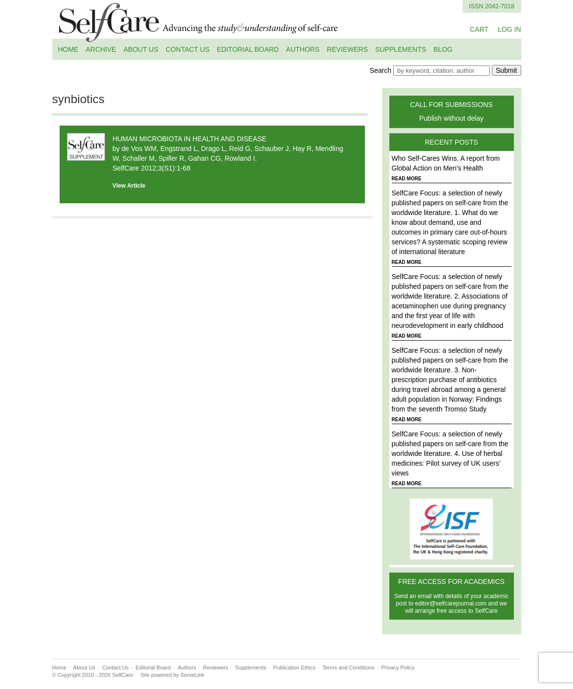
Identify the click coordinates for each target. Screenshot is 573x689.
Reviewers (347, 49)
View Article (128, 185)
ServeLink (192, 675)
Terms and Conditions (348, 667)
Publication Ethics (294, 667)
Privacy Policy (397, 667)
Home (68, 49)
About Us (141, 49)
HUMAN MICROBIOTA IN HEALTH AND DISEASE (189, 139)
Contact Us (188, 49)
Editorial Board (248, 49)
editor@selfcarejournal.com (451, 603)
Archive (101, 49)
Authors (302, 49)
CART (479, 29)
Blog (442, 49)
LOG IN (509, 29)
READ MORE (407, 178)
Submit (506, 70)
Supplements (400, 49)
